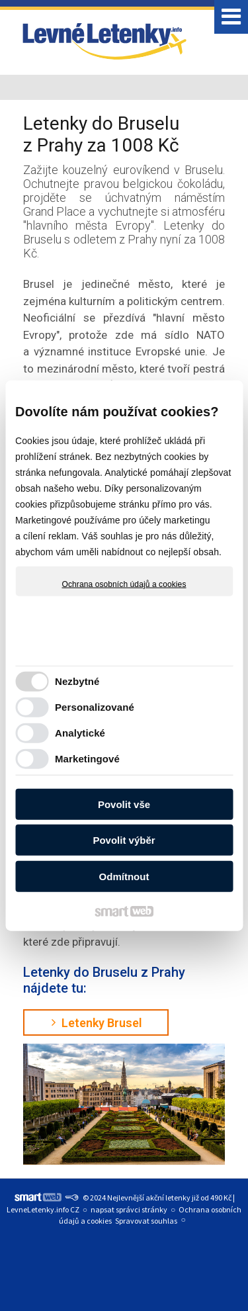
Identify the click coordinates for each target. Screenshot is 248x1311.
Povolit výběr (124, 840)
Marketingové (87, 758)
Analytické (80, 733)
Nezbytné (77, 681)
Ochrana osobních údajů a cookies (124, 583)
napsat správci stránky (129, 1209)
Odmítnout (124, 876)
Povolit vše (124, 803)
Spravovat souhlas (146, 1221)
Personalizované (94, 707)
